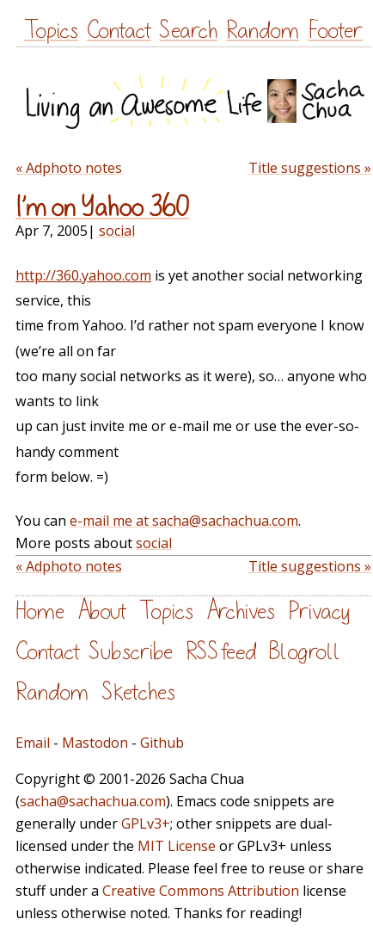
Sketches (138, 692)
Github (162, 742)
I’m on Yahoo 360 (102, 208)
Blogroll (304, 651)
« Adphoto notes (68, 167)
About (101, 611)
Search (188, 30)
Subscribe (131, 651)
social (117, 230)
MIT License (177, 845)
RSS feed (221, 651)
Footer (335, 30)
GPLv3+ (145, 823)
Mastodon (95, 742)
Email (32, 742)
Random (262, 30)
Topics (51, 30)
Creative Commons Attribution (200, 890)
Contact (119, 30)
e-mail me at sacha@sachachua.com (184, 520)
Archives (240, 611)
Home (39, 611)
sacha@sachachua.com (93, 801)
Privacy (319, 611)
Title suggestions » (309, 167)
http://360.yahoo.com (83, 275)
